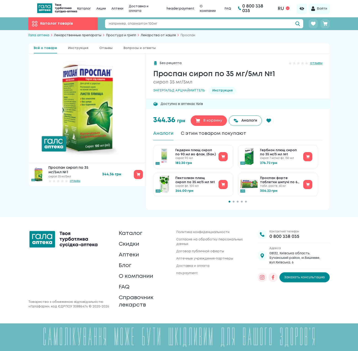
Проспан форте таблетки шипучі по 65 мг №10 (279, 180)
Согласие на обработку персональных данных (209, 241)
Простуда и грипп (121, 35)
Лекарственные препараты (77, 35)
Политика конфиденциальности (202, 232)
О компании (136, 276)
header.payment (180, 8)
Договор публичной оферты (200, 251)
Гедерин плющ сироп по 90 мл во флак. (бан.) (195, 152)
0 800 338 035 (284, 236)
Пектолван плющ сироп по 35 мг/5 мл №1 (195, 180)
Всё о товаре (45, 48)
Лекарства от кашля (158, 35)
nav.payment (187, 273)
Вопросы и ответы (140, 48)
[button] (269, 121)
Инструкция (78, 48)
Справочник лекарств (136, 301)
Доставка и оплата (192, 266)
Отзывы (106, 48)
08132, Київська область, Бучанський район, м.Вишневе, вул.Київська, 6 (294, 258)
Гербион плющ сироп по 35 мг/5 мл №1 (278, 152)
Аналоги (163, 133)
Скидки (129, 244)
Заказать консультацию (304, 277)
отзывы (75, 181)
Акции (101, 8)
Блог (125, 265)
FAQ (227, 8)
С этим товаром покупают (213, 133)
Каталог (84, 8)
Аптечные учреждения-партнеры (204, 258)
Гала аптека (38, 35)
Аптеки (117, 8)
